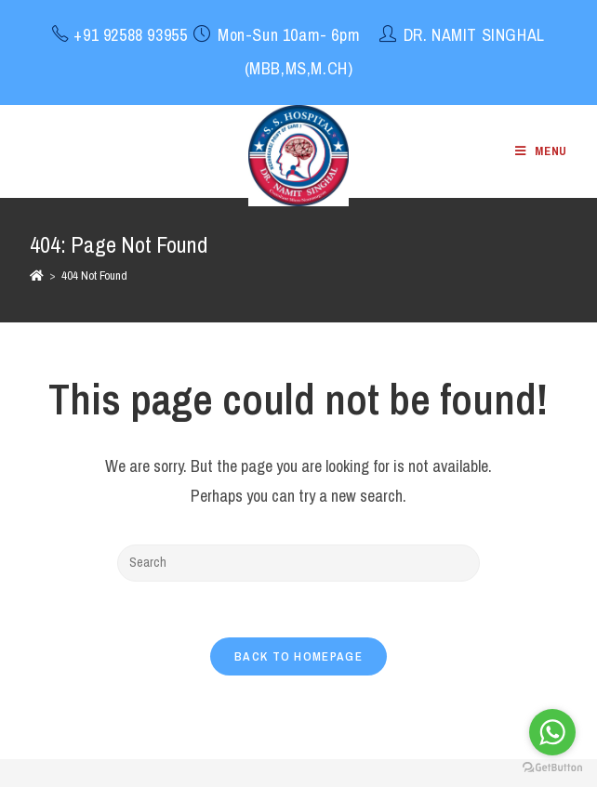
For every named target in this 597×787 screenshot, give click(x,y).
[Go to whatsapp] (552, 732)
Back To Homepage (298, 656)
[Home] (37, 275)
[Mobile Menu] (541, 151)
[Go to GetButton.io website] (552, 768)
